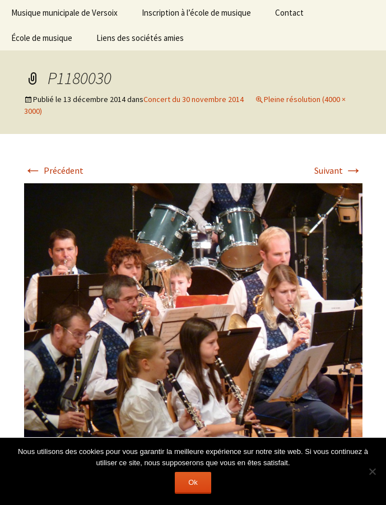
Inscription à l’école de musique (196, 12)
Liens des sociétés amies (140, 38)
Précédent (53, 170)
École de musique (41, 38)
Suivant (338, 170)
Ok (193, 482)
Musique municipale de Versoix (64, 12)
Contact (289, 12)
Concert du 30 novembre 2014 (193, 99)
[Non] (372, 471)
